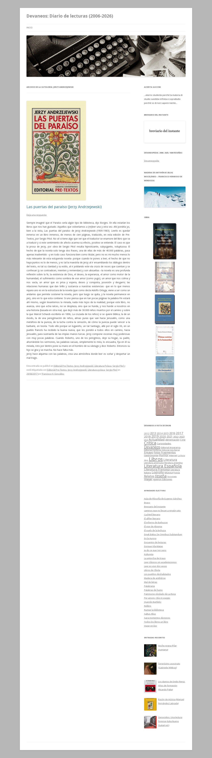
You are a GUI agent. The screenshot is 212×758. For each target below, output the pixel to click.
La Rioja (181, 455)
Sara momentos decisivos (157, 617)
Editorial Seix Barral (171, 450)
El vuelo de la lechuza (155, 530)
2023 (182, 436)
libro (146, 460)
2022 (176, 436)
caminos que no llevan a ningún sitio (162, 510)
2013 (153, 433)
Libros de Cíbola (152, 570)
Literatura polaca (96, 369)
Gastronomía (151, 455)
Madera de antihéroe (155, 578)
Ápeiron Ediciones (162, 479)
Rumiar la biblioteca (154, 609)
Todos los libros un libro (156, 621)
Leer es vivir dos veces (155, 566)
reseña (161, 475)
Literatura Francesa (157, 469)
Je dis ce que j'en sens (155, 550)
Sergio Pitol (118, 365)
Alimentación (172, 439)
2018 (147, 436)
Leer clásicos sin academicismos (160, 562)
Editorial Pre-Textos (63, 365)
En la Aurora (150, 538)
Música (168, 472)
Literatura (170, 460)
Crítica (150, 443)
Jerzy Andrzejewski (83, 365)
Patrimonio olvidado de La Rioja (160, 593)
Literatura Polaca (102, 365)
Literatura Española (163, 466)
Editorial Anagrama (170, 447)
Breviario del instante (155, 506)
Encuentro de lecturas (155, 542)
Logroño (158, 472)
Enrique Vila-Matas (153, 546)
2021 (170, 436)
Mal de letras (150, 582)
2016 (172, 433)
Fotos (157, 452)
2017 (179, 433)
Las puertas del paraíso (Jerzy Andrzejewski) (64, 206)
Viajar (148, 479)
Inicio (29, 27)
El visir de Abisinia (153, 526)
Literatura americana (154, 462)
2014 (160, 433)
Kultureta (148, 554)
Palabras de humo (153, 589)
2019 (155, 436)
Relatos (149, 476)
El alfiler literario (152, 518)
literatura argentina (173, 462)
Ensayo (148, 452)
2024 (146, 440)
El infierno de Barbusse (156, 522)
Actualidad (157, 439)
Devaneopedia (151, 160)
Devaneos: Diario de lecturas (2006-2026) (69, 16)
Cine (183, 439)
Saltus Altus (150, 613)
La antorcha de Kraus (155, 558)
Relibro (147, 605)
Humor (163, 455)
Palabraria (149, 586)
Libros (156, 459)
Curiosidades (164, 443)
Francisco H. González (53, 373)
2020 (162, 436)
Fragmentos (168, 452)
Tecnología (172, 476)
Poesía (176, 472)
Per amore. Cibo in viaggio (157, 597)
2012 (146, 433)
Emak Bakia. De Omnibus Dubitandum (163, 534)
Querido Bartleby (152, 601)
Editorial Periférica (152, 449)
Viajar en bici (150, 625)
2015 (166, 433)
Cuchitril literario (152, 514)
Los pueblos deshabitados (157, 574)
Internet (173, 455)
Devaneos (152, 446)
